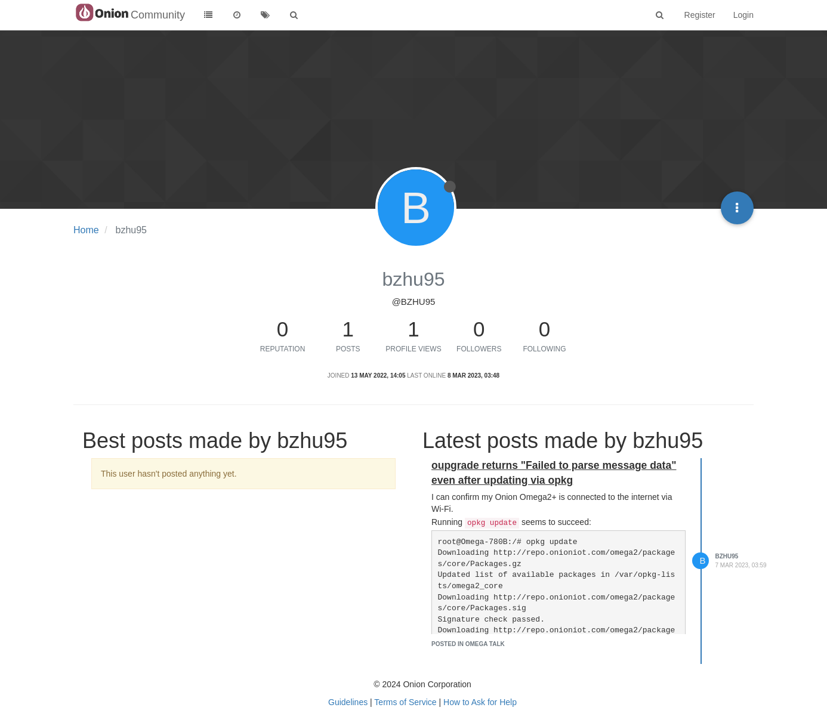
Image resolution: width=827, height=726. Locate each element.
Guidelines (348, 702)
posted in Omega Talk (468, 644)
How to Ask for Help (480, 702)
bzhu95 (727, 556)
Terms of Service (405, 702)
